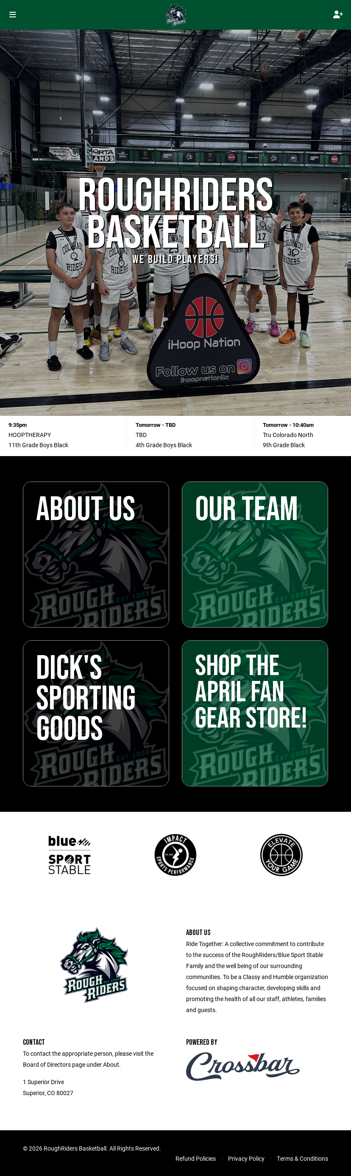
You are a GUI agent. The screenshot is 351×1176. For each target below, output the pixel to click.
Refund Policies (196, 1158)
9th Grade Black (284, 445)
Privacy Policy (246, 1158)
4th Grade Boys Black (164, 445)
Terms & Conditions (302, 1158)
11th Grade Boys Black (38, 445)
